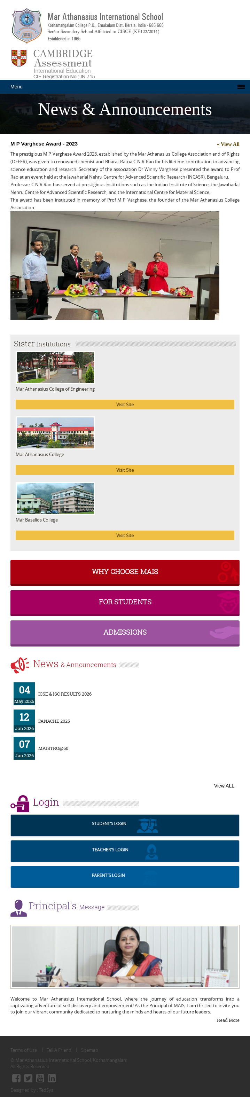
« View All (228, 144)
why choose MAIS (125, 571)
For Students (125, 601)
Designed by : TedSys (31, 1090)
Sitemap (89, 1050)
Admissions (125, 632)
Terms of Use (23, 1050)
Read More (228, 1020)
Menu (16, 86)
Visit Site (125, 404)
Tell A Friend (59, 1050)
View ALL (224, 786)
